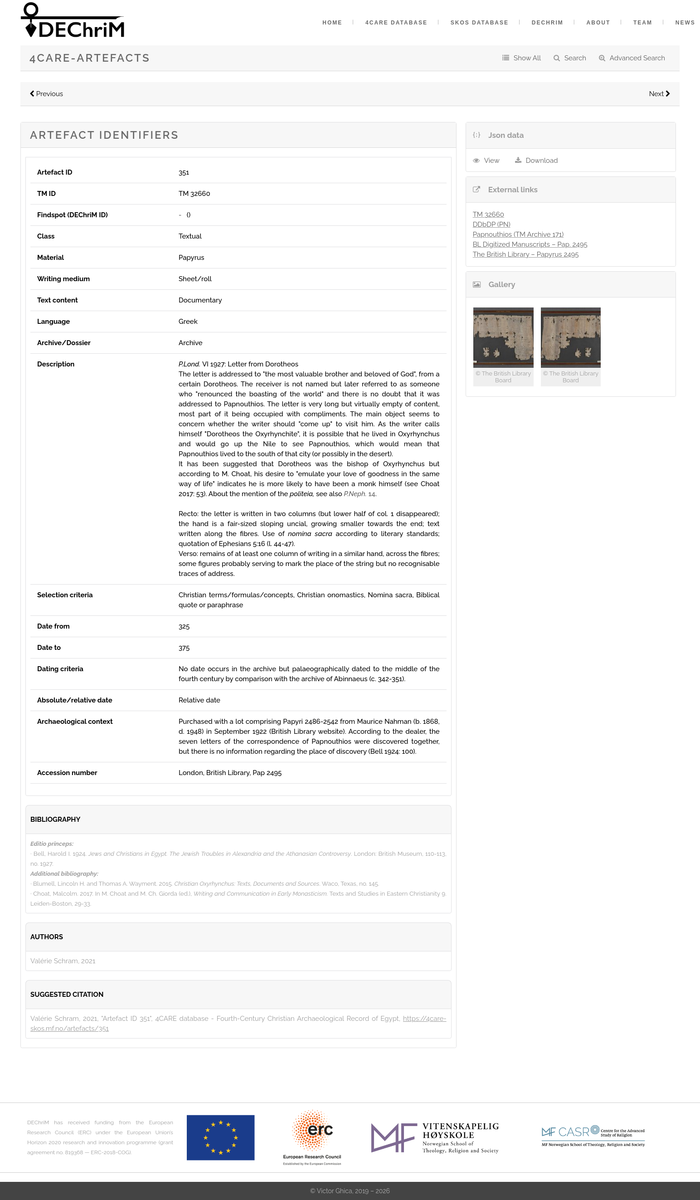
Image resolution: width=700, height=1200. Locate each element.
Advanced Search (637, 58)
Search (575, 58)
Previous (46, 94)
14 (359, 494)
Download (542, 160)
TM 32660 (488, 214)
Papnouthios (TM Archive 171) (518, 234)
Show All (527, 58)
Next (660, 94)
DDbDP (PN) (491, 224)
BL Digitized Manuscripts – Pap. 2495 (530, 244)
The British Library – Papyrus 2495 (526, 254)
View (492, 160)
